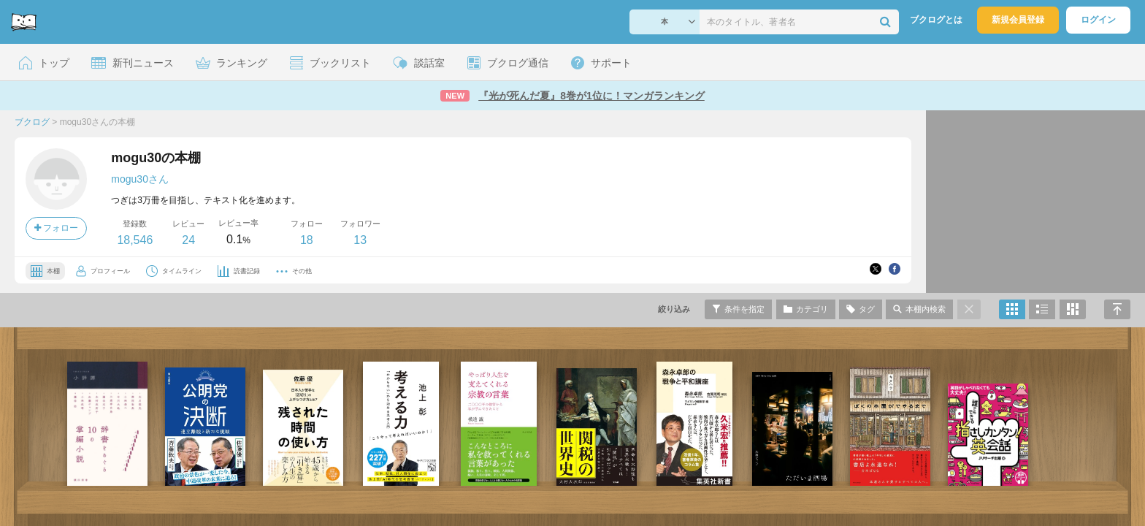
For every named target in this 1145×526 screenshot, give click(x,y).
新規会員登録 (1018, 20)
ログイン (1098, 20)
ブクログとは (936, 20)
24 (188, 240)
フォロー (56, 228)
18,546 (135, 240)
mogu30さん (140, 179)
